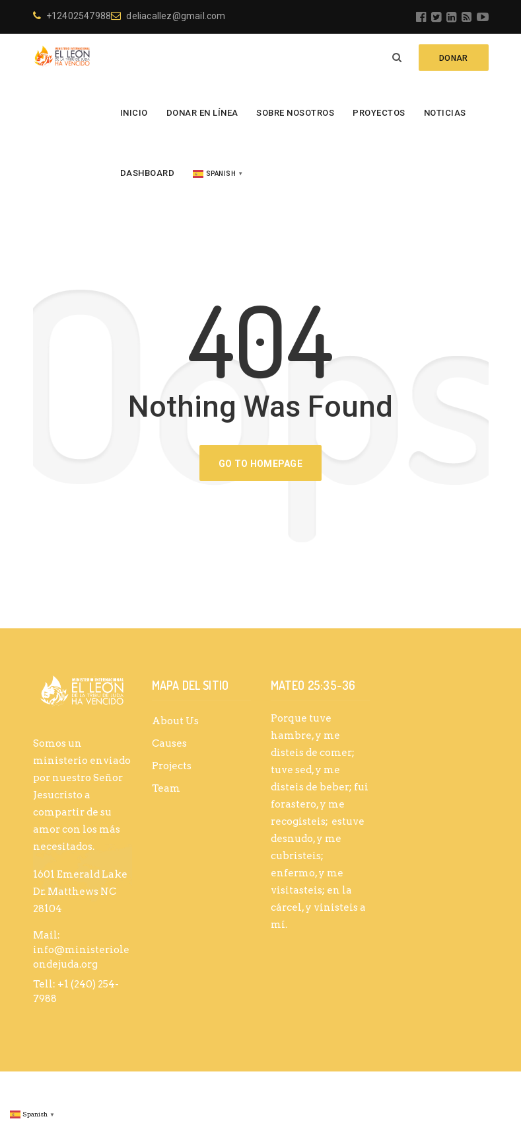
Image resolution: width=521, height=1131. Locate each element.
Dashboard (147, 173)
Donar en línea (202, 113)
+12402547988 (72, 16)
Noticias (445, 113)
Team (166, 788)
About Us (175, 721)
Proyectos (379, 113)
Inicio (134, 113)
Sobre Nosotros (295, 113)
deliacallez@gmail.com (168, 16)
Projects (171, 766)
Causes (169, 743)
